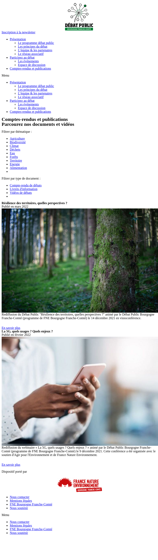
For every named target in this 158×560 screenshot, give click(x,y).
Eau (12, 153)
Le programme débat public (36, 43)
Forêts (14, 157)
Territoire (16, 160)
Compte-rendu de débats (26, 185)
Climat (14, 146)
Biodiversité (18, 142)
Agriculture (17, 138)
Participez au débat (22, 57)
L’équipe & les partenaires (35, 50)
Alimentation (18, 168)
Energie (15, 164)
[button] (18, 32)
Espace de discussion (31, 65)
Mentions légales (21, 500)
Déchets (15, 149)
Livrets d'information (23, 189)
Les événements (28, 61)
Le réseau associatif (31, 54)
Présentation (18, 39)
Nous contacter (19, 497)
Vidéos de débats (21, 192)
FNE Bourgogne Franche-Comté (31, 504)
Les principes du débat (32, 46)
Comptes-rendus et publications (30, 68)
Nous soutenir (19, 508)
